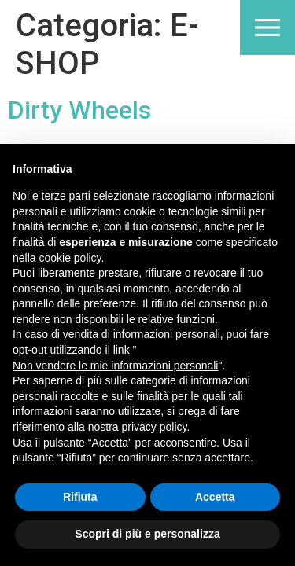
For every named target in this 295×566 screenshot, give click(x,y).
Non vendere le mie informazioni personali (115, 365)
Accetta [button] (215, 497)
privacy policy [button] (154, 427)
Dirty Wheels (79, 110)
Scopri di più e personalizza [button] (147, 533)
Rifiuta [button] (80, 497)
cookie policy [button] (70, 258)
